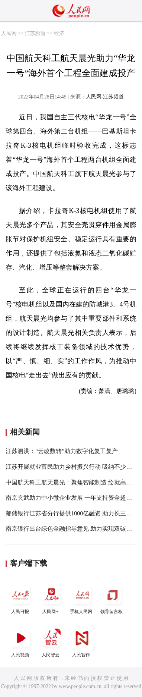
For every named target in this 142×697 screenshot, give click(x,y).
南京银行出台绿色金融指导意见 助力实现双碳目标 (72, 528)
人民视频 (21, 641)
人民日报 (21, 598)
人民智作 (82, 641)
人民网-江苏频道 (105, 97)
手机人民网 (82, 598)
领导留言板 (112, 598)
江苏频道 (35, 33)
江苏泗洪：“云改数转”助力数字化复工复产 (62, 451)
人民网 (9, 33)
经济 (59, 33)
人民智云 (51, 641)
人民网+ (51, 598)
